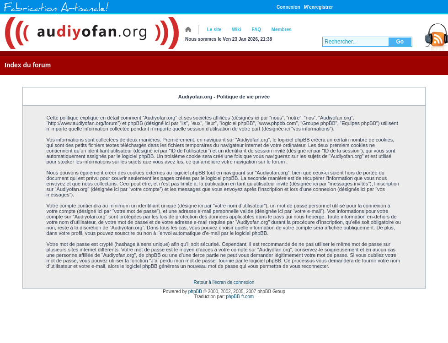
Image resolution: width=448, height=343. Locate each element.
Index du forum (28, 65)
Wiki (236, 29)
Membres (282, 29)
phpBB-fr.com (240, 296)
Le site (214, 29)
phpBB (195, 291)
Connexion (288, 7)
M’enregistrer (318, 7)
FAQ (256, 29)
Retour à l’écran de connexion (224, 282)
